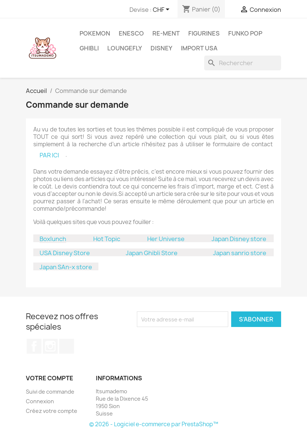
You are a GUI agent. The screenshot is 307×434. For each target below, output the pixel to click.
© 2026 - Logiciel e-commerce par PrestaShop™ (153, 424)
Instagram (50, 346)
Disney (161, 48)
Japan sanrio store (239, 253)
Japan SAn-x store (66, 267)
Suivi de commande (50, 391)
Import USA (199, 48)
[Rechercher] (242, 63)
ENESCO (131, 33)
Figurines (204, 33)
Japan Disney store (239, 239)
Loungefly (124, 48)
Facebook (34, 346)
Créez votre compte (51, 410)
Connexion (40, 401)
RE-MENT (166, 33)
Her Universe (166, 239)
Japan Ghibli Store (152, 253)
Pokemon (95, 33)
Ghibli (89, 48)
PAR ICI (49, 155)
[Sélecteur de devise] (162, 10)
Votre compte (49, 378)
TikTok (66, 346)
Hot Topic (106, 239)
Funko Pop (245, 33)
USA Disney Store (65, 253)
